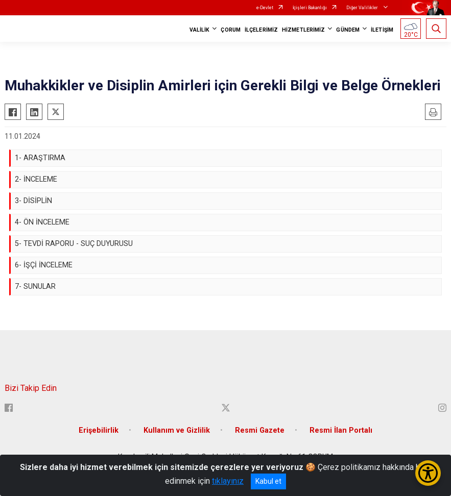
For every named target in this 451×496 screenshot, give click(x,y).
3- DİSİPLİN (33, 200)
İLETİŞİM (382, 30)
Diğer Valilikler (362, 7)
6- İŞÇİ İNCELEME (44, 265)
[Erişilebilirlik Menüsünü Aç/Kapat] (428, 473)
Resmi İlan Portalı (341, 430)
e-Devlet (264, 7)
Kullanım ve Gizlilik (177, 430)
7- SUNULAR (35, 286)
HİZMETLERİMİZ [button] (303, 30)
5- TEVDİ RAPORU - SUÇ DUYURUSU (74, 243)
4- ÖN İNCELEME (42, 222)
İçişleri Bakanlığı (310, 7)
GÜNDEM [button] (348, 30)
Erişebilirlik (98, 430)
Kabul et (268, 481)
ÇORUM (231, 30)
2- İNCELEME (36, 179)
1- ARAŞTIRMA (40, 158)
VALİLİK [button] (199, 30)
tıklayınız (228, 481)
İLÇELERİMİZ (261, 30)
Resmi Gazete (259, 430)
